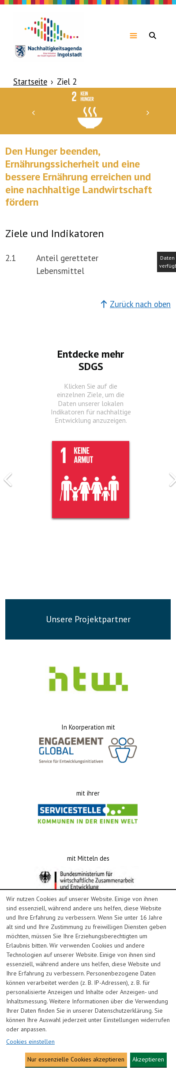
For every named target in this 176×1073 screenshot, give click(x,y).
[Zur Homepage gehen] (48, 35)
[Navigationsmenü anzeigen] (133, 35)
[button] (34, 112)
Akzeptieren (148, 1059)
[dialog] (88, 981)
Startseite (30, 81)
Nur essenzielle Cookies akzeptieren (75, 1059)
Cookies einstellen (30, 1042)
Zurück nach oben (136, 304)
